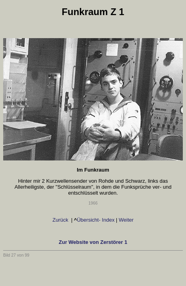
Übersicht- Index (95, 220)
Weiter (127, 220)
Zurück (60, 220)
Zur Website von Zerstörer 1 (93, 242)
